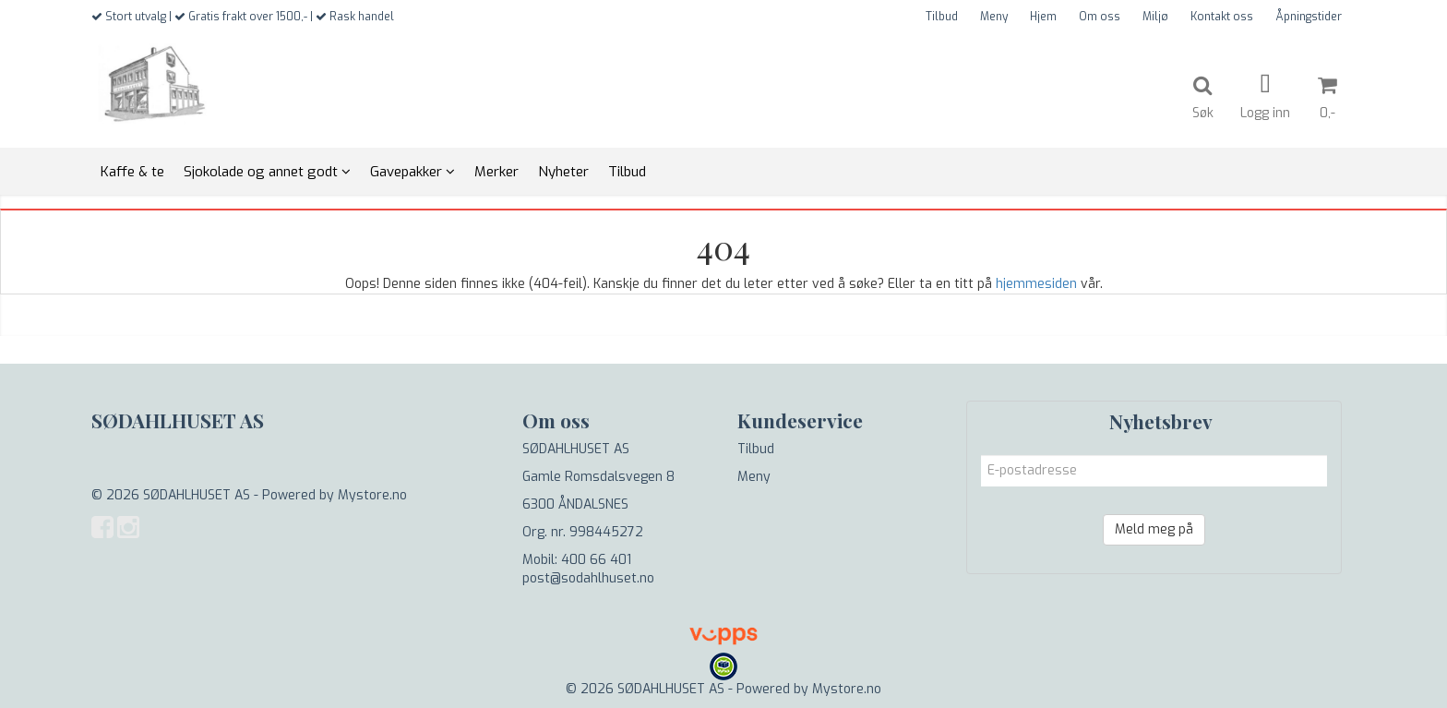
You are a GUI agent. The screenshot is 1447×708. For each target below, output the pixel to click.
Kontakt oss (1221, 16)
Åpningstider (1308, 16)
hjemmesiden (1036, 284)
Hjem (1043, 16)
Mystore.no (372, 495)
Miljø (1155, 16)
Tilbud (942, 16)
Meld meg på (1154, 529)
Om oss (1099, 16)
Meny (994, 16)
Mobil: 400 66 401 (576, 560)
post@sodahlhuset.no (588, 578)
